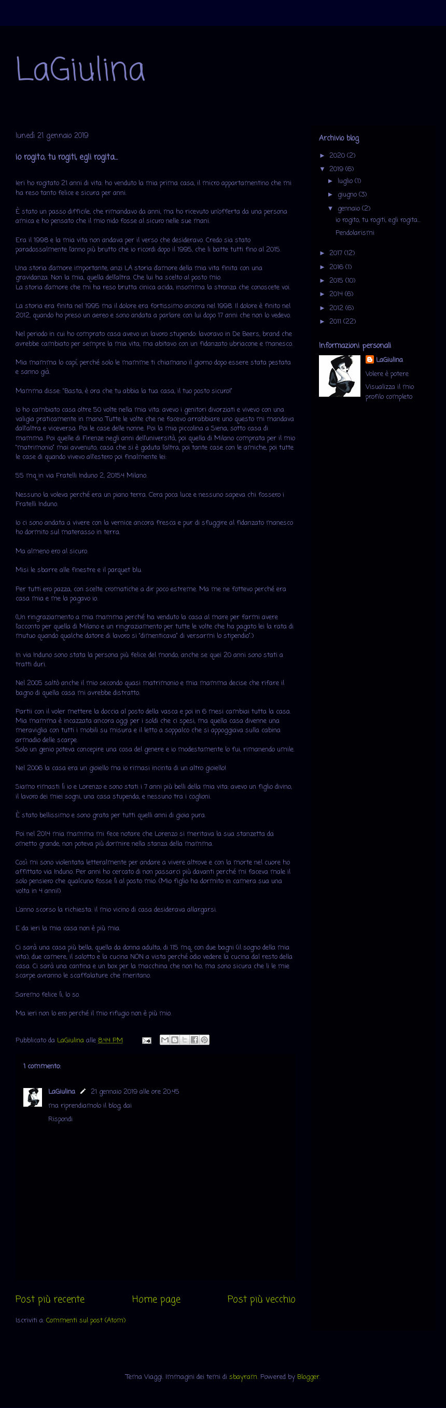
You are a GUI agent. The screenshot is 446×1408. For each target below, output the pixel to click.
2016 (337, 267)
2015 (337, 281)
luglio (346, 181)
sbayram (243, 1377)
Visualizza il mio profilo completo (390, 392)
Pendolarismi (355, 233)
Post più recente (50, 1299)
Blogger (308, 1377)
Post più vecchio (262, 1299)
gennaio (350, 209)
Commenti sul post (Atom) (86, 1321)
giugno (348, 195)
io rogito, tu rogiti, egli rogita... (378, 220)
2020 (338, 156)
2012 (337, 308)
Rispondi (60, 1119)
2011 (336, 322)
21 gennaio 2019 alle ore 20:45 (135, 1092)
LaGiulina (80, 71)
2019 (337, 169)
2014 (337, 294)
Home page (156, 1299)
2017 (336, 253)
